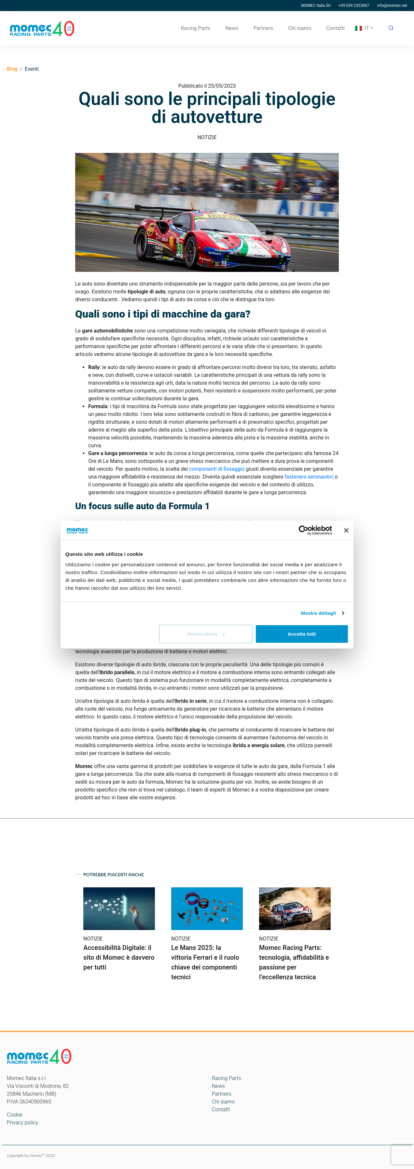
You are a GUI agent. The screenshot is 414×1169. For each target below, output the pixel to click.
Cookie (14, 1115)
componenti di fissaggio (217, 469)
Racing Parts (196, 28)
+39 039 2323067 (353, 5)
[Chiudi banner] (346, 530)
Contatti (335, 28)
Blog (12, 69)
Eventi (32, 69)
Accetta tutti (302, 633)
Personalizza (206, 633)
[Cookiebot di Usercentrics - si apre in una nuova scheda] (303, 530)
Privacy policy (22, 1122)
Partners (263, 28)
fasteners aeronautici (309, 477)
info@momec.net (392, 5)
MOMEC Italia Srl (315, 5)
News (231, 28)
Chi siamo (299, 28)
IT (362, 28)
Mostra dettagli (318, 613)
